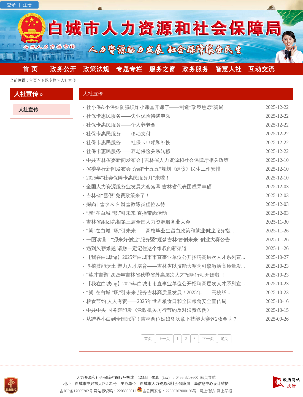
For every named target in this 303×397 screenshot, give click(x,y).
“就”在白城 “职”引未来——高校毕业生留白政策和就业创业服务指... (160, 231)
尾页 (224, 339)
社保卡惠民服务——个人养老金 (121, 125)
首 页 (30, 69)
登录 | (14, 4)
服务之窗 (162, 69)
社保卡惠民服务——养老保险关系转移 (128, 151)
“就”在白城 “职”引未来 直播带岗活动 (126, 213)
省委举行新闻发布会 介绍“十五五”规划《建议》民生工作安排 (153, 169)
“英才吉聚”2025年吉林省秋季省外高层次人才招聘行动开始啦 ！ (156, 275)
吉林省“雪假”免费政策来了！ (118, 195)
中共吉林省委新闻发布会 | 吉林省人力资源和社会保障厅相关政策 (157, 160)
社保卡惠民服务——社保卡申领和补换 (128, 142)
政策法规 (96, 69)
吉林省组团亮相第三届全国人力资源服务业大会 (138, 222)
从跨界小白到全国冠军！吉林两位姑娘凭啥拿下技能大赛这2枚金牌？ (161, 319)
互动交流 (261, 69)
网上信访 (207, 391)
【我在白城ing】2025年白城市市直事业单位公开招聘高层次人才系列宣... (165, 257)
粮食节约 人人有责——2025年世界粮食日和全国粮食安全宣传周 (156, 301)
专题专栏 (129, 69)
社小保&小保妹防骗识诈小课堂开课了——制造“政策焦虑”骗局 (154, 107)
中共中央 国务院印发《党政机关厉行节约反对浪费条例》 (149, 310)
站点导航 (207, 377)
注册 (27, 4)
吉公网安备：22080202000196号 (166, 391)
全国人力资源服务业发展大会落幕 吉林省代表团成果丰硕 (149, 186)
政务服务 (195, 69)
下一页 (208, 339)
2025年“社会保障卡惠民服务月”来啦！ (128, 178)
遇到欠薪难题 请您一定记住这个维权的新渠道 (136, 248)
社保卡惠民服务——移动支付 (118, 133)
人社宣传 (28, 109)
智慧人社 (228, 69)
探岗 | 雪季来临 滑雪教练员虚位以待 (125, 204)
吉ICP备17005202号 (76, 391)
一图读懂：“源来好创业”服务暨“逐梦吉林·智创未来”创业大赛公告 (158, 239)
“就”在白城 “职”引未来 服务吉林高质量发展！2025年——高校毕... (158, 292)
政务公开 (63, 69)
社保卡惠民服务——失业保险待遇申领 (128, 116)
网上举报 (224, 391)
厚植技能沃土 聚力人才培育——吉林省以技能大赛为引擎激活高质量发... (165, 266)
